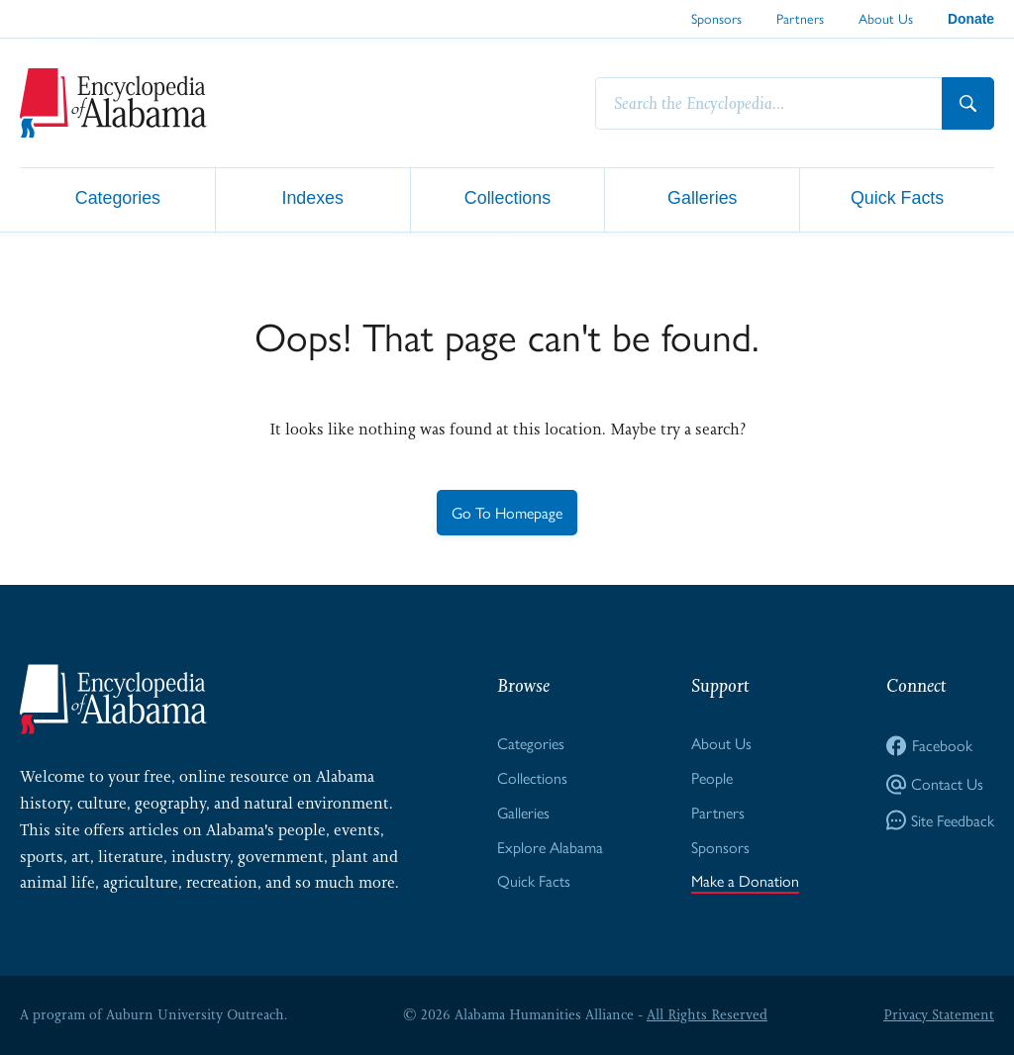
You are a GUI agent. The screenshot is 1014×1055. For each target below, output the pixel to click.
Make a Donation (745, 880)
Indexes (312, 198)
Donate (971, 19)
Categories (117, 198)
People (712, 777)
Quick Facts (897, 198)
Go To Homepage (507, 512)
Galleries (702, 198)
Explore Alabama (550, 846)
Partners (800, 18)
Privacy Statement (938, 1014)
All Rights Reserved (707, 1014)
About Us (886, 18)
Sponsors (716, 18)
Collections (507, 198)
